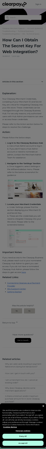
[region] (23, 425)
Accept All (23, 443)
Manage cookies (23, 431)
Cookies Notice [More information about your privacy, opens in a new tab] (10, 427)
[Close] (43, 406)
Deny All (23, 436)
